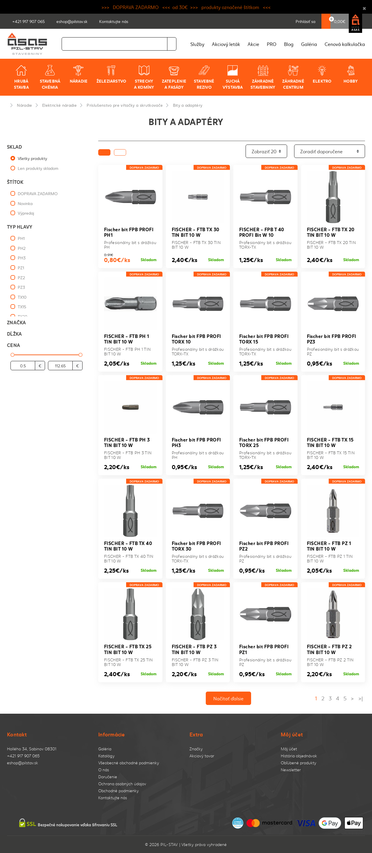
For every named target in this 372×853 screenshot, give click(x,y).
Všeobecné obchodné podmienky (128, 762)
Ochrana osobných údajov (122, 783)
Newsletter (291, 769)
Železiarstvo (111, 74)
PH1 (21, 238)
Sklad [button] (14, 146)
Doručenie (107, 776)
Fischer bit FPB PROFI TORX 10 (196, 338)
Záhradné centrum (293, 77)
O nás (103, 769)
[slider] (12, 355)
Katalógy (106, 755)
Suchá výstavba (233, 77)
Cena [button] (13, 344)
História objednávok (299, 755)
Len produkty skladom (38, 168)
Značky (196, 749)
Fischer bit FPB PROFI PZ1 (264, 649)
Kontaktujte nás (112, 797)
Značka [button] (16, 322)
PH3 (22, 258)
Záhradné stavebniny (263, 77)
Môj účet (289, 749)
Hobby (351, 74)
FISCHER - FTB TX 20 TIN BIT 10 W (331, 232)
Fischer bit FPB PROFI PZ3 (331, 338)
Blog (289, 44)
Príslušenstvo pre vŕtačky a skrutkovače (125, 105)
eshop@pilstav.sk (22, 762)
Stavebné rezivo (204, 77)
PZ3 (21, 287)
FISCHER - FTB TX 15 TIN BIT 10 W (330, 442)
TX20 (22, 316)
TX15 (22, 306)
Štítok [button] (15, 181)
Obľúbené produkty (298, 762)
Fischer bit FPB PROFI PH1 (128, 232)
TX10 (22, 297)
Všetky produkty (32, 158)
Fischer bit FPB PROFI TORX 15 (264, 338)
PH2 (22, 248)
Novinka (25, 203)
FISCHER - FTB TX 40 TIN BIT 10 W (128, 545)
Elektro (322, 74)
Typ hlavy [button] (19, 226)
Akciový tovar (201, 755)
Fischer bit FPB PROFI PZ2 (264, 545)
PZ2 (21, 277)
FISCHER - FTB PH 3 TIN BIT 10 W (127, 442)
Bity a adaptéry (188, 105)
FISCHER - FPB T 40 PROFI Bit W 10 (261, 232)
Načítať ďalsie (228, 698)
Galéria (309, 44)
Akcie (253, 44)
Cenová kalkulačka (345, 44)
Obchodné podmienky (118, 790)
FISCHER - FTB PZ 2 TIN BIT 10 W (329, 649)
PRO (271, 44)
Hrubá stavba (21, 77)
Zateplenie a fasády (174, 77)
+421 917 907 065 (23, 755)
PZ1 (21, 267)
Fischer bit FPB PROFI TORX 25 (264, 442)
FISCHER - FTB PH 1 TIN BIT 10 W (126, 338)
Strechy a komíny (144, 77)
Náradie (78, 74)
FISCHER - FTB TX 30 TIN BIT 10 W (195, 232)
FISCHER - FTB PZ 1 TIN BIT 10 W (329, 545)
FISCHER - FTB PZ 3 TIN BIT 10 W (194, 649)
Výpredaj (26, 213)
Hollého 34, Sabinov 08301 (31, 749)
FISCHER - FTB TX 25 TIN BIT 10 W (127, 649)
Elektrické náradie (59, 105)
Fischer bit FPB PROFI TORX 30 (196, 545)
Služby (197, 44)
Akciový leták (226, 44)
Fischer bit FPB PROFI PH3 (196, 442)
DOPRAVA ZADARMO (38, 193)
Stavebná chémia (50, 77)
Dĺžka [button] (14, 333)
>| (360, 698)
